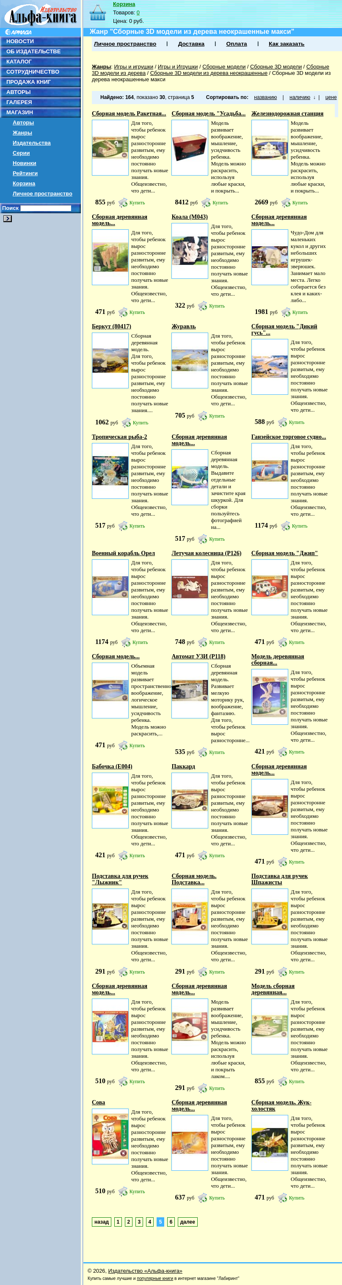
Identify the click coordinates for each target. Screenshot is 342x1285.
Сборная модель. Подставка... (193, 879)
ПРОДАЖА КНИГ (28, 82)
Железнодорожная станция (287, 113)
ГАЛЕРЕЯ (19, 102)
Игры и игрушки (133, 66)
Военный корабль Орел (123, 553)
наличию (300, 97)
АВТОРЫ (18, 92)
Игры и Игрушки (178, 66)
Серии (21, 153)
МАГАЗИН (19, 112)
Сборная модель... (116, 656)
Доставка (191, 44)
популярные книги (155, 1278)
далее (187, 1222)
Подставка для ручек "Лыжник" (120, 879)
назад (101, 1222)
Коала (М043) (189, 217)
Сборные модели (223, 66)
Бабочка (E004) (112, 766)
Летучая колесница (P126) (206, 553)
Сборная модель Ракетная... (129, 113)
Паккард (183, 766)
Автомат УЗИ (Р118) (198, 656)
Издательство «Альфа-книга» (145, 1271)
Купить (137, 203)
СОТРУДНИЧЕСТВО (32, 72)
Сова (98, 1102)
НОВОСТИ (20, 41)
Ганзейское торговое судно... (288, 437)
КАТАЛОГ (19, 61)
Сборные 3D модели (276, 66)
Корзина (24, 183)
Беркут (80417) (111, 326)
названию (265, 97)
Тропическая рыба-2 (119, 437)
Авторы (23, 122)
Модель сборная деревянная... (273, 989)
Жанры (22, 132)
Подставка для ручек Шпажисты (279, 879)
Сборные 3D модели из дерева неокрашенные (209, 73)
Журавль (183, 326)
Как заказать (286, 44)
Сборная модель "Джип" (284, 553)
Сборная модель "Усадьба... (208, 113)
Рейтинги (25, 173)
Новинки (24, 163)
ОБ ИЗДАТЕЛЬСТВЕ (33, 51)
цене (331, 97)
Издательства (32, 143)
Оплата (236, 44)
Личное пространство (42, 193)
